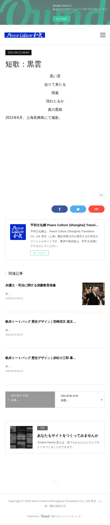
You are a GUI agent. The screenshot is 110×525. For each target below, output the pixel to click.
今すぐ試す (61, 19)
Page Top (55, 483)
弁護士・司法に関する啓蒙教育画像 (30, 285)
